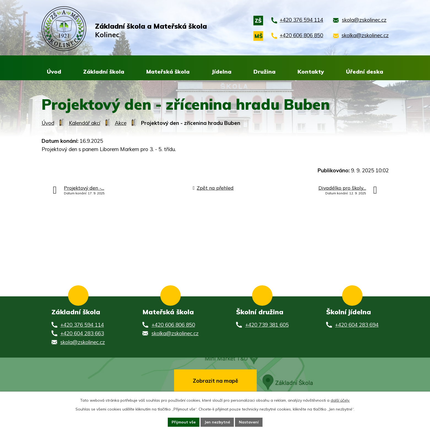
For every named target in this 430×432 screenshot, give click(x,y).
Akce (120, 123)
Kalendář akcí (84, 123)
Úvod (48, 123)
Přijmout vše (184, 422)
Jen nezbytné (217, 422)
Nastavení (249, 422)
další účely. (340, 400)
